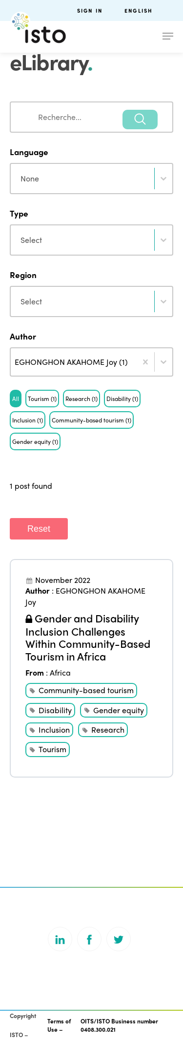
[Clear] (145, 362)
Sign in (89, 10)
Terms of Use (59, 1025)
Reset (38, 529)
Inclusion (54, 729)
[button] (15, 398)
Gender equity (118, 710)
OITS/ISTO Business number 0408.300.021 (119, 1025)
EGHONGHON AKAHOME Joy (85, 596)
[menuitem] (149, 10)
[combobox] (91, 117)
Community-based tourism (86, 690)
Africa (60, 672)
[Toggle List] (163, 362)
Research (107, 729)
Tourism (52, 749)
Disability (55, 710)
